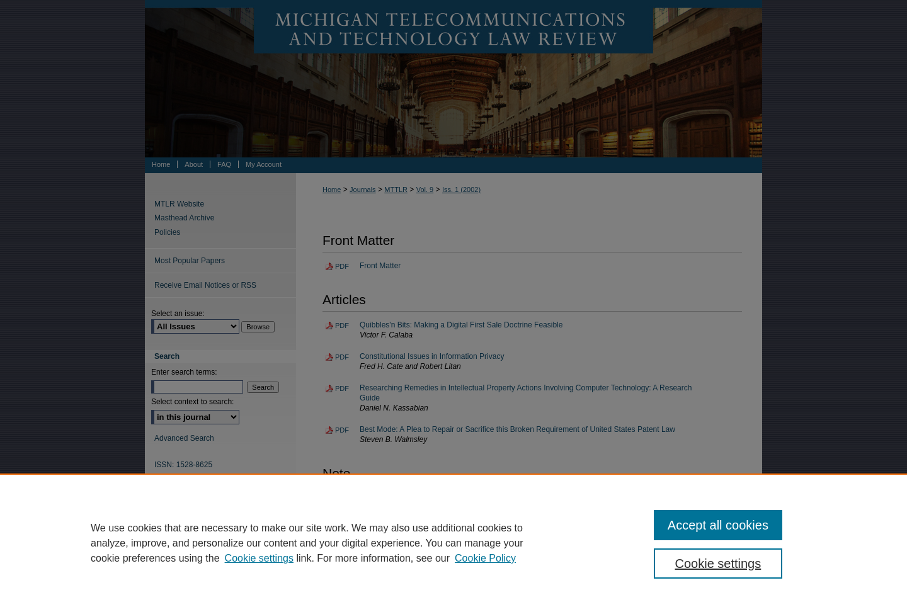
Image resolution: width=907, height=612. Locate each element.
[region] (453, 542)
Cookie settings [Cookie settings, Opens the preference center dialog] (718, 563)
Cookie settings (259, 558)
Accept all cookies (718, 525)
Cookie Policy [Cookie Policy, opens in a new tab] (485, 558)
